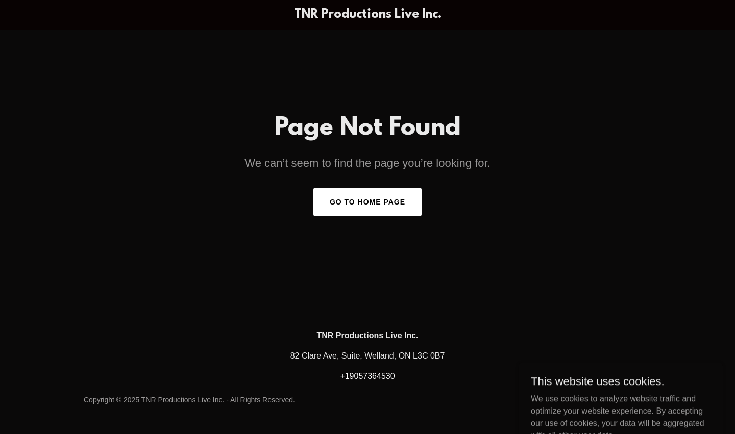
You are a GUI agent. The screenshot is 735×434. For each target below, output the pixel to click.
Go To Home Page (367, 202)
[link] (367, 15)
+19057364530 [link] (367, 376)
